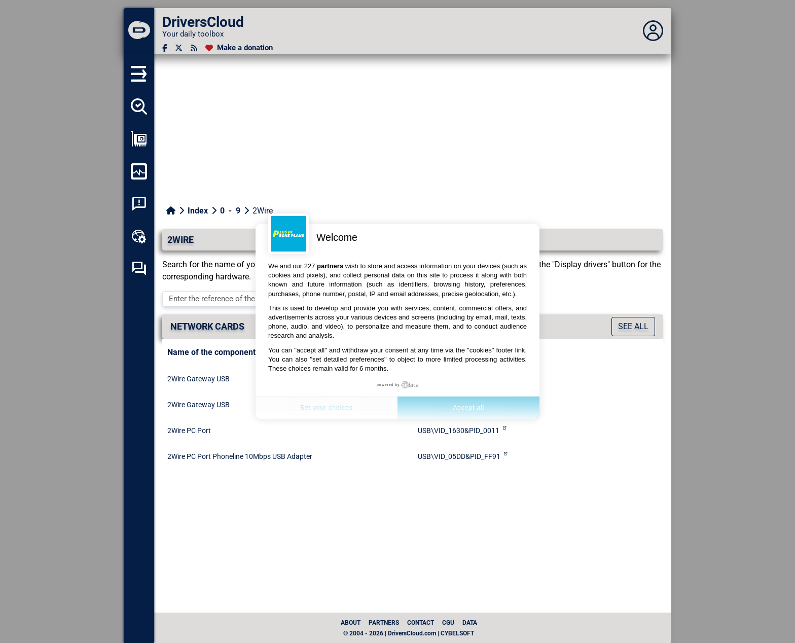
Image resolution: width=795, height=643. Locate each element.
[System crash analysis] (139, 204)
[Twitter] (179, 48)
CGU (448, 622)
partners (330, 266)
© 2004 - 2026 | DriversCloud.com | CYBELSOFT (408, 633)
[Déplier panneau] (653, 31)
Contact (420, 622)
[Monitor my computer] (139, 171)
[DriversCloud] (139, 31)
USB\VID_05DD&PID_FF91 (459, 456)
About (350, 622)
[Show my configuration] (139, 139)
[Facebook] (164, 48)
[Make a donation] (239, 48)
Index (198, 211)
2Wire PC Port (189, 430)
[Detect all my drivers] (139, 106)
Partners (384, 622)
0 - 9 (230, 211)
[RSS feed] (194, 48)
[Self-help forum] (139, 269)
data (469, 622)
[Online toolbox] (139, 236)
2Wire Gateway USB (198, 379)
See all (633, 326)
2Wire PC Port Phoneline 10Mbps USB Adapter (239, 456)
